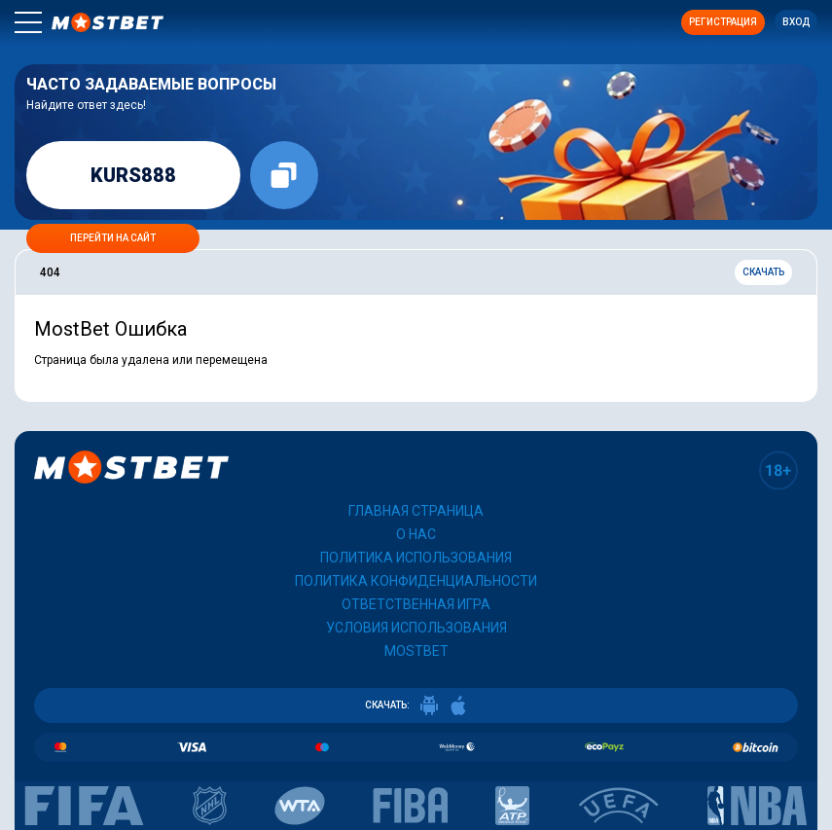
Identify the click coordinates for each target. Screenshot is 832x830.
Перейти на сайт (113, 238)
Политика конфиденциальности (416, 581)
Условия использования (416, 627)
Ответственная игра (416, 604)
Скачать (763, 272)
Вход (796, 22)
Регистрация (723, 22)
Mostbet (416, 651)
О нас (416, 534)
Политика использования (416, 557)
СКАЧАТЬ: (416, 705)
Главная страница (416, 511)
